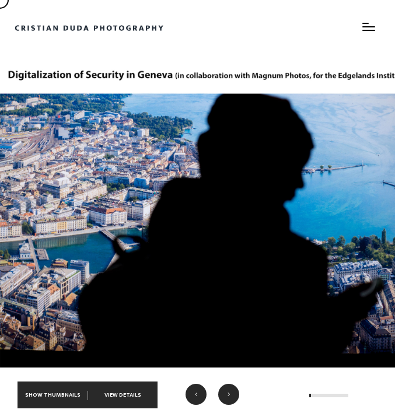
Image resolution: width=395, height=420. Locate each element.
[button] (196, 394)
